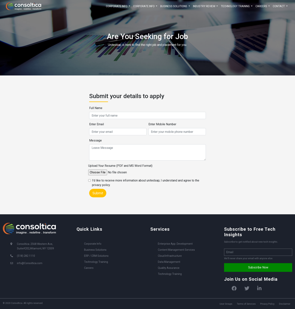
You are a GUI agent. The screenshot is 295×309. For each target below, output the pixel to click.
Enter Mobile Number (162, 124)
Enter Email (96, 124)
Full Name (95, 108)
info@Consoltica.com (29, 263)
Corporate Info (92, 243)
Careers (89, 267)
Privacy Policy (267, 304)
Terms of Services (246, 304)
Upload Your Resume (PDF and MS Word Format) (120, 166)
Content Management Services (176, 249)
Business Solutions (95, 249)
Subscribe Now (258, 267)
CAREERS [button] (261, 6)
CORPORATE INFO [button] (117, 6)
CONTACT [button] (279, 6)
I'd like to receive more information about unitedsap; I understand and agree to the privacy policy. (145, 183)
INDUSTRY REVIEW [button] (204, 6)
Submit (97, 193)
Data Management (169, 261)
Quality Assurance (168, 267)
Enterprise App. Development (175, 243)
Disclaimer (284, 304)
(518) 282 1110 (26, 255)
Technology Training (96, 261)
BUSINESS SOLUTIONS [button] (174, 6)
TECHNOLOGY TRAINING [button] (235, 6)
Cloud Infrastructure (170, 255)
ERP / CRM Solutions (96, 255)
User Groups (226, 304)
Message (95, 140)
